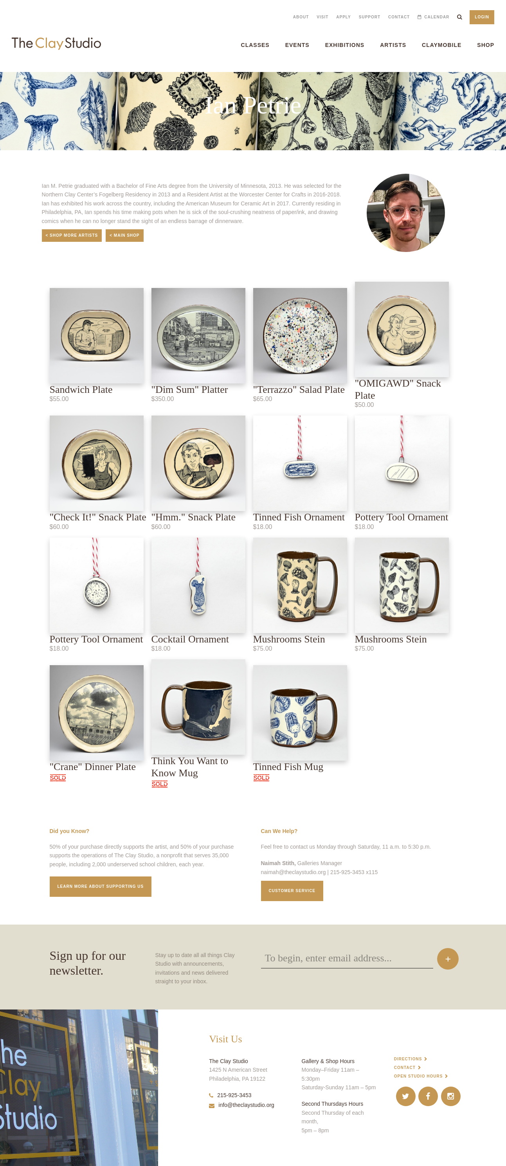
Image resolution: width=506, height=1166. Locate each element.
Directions (408, 1059)
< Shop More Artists (72, 235)
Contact (399, 17)
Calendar (436, 17)
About (301, 17)
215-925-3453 (230, 1095)
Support (369, 17)
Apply (343, 17)
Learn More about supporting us (101, 886)
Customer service (292, 891)
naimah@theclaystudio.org (293, 872)
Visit (322, 17)
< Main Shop (124, 235)
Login (482, 17)
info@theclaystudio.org (241, 1105)
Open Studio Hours (418, 1076)
